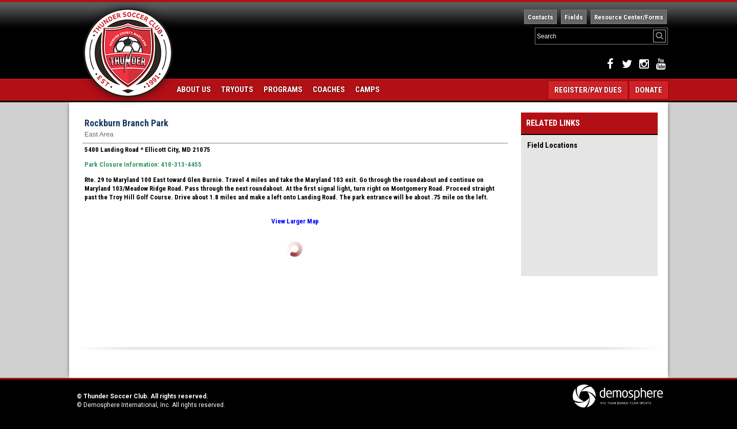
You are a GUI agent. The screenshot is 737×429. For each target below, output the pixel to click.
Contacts (540, 17)
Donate (648, 90)
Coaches (329, 89)
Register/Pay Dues (588, 90)
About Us (194, 89)
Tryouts (237, 89)
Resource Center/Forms (628, 17)
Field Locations (552, 145)
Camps (367, 89)
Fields (574, 17)
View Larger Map (295, 221)
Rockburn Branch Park (126, 123)
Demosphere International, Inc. (126, 405)
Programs (283, 89)
